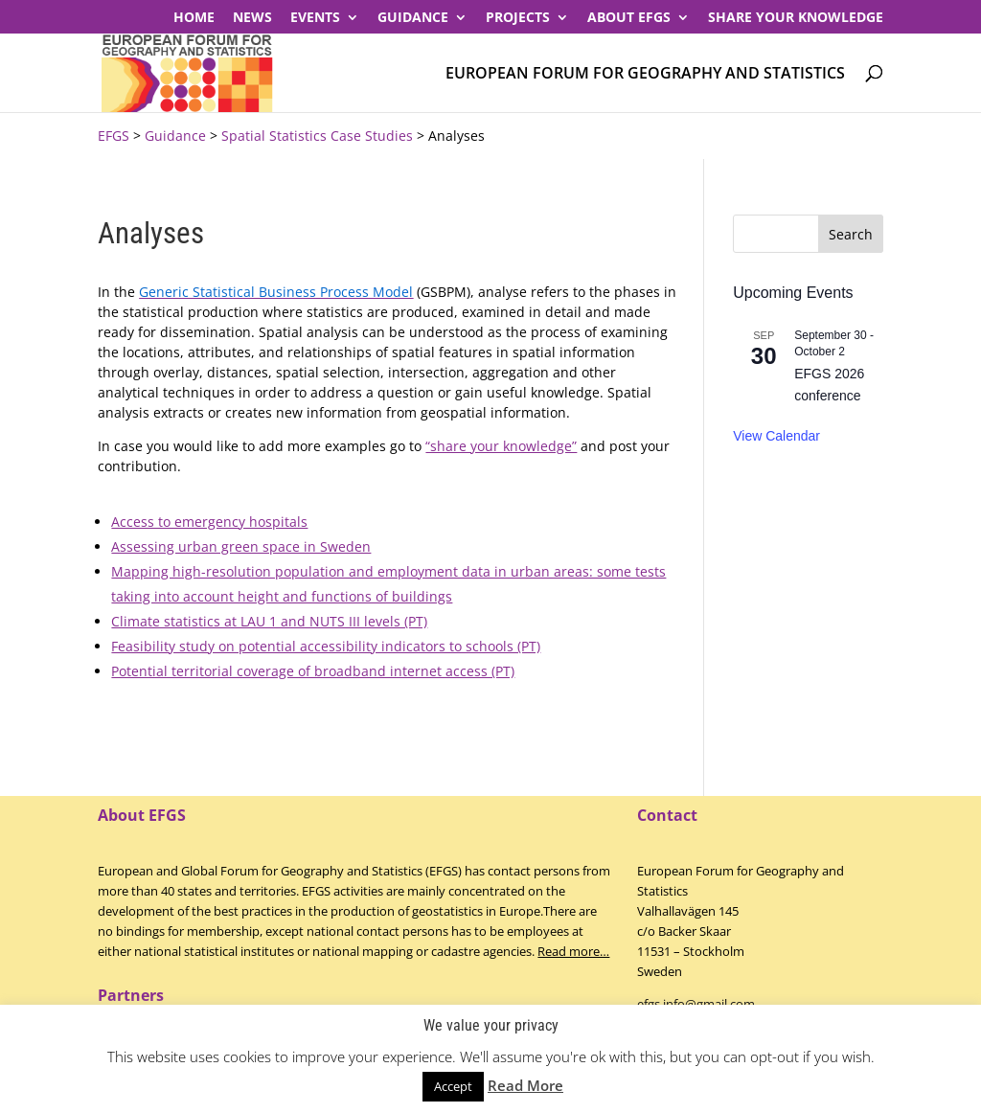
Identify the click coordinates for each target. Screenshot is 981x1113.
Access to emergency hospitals (209, 521)
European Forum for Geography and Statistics (645, 74)
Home (194, 18)
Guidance (412, 18)
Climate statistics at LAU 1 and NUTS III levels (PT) (269, 621)
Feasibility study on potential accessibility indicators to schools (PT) (325, 646)
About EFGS (629, 18)
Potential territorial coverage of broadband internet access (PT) (312, 671)
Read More (525, 1085)
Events (315, 18)
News (252, 18)
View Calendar (776, 435)
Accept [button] (453, 1086)
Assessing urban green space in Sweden (241, 546)
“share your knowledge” (501, 446)
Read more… (573, 951)
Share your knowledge (795, 18)
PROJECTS (518, 18)
